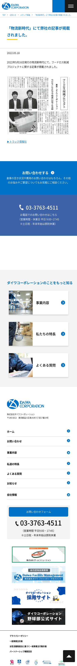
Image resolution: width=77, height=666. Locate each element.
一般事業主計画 (16, 641)
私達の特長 (13, 464)
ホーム (10, 431)
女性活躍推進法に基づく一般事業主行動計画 (28, 646)
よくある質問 (14, 473)
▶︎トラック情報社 (17, 141)
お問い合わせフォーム (38, 511)
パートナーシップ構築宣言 (21, 651)
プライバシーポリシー (19, 636)
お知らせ (12, 483)
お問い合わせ (14, 441)
